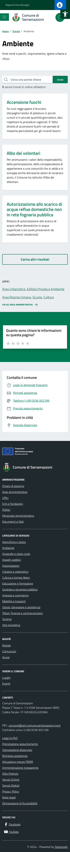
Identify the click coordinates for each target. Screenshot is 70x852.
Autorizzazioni (10, 565)
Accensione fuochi (24, 102)
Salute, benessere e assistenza (21, 607)
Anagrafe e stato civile (16, 554)
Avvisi (6, 657)
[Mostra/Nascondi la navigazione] (4, 17)
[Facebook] (12, 824)
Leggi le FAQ (10, 738)
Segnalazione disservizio (17, 750)
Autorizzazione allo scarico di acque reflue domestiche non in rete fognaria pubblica (34, 209)
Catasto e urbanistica (15, 571)
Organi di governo (13, 486)
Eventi (6, 683)
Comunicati (9, 651)
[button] (65, 14)
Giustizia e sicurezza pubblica (20, 589)
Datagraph (61, 847)
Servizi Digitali (10, 785)
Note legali (9, 797)
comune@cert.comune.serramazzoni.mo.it (34, 725)
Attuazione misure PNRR (17, 762)
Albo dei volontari (23, 153)
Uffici (5, 498)
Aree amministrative (14, 492)
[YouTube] (11, 832)
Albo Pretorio (10, 773)
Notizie (6, 645)
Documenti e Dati (13, 521)
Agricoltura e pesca (14, 542)
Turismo (7, 619)
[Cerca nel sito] (59, 17)
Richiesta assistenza (14, 756)
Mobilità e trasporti (14, 601)
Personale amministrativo (18, 515)
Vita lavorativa (11, 625)
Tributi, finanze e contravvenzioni (22, 613)
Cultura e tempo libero (16, 577)
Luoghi (6, 677)
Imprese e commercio (15, 595)
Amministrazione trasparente (20, 767)
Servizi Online (10, 779)
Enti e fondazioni (12, 504)
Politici (6, 509)
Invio (60, 79)
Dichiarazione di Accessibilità (19, 803)
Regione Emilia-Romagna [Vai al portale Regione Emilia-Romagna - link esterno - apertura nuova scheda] (17, 5)
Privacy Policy (10, 791)
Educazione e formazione (17, 583)
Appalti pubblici (11, 559)
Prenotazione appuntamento (20, 744)
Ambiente (8, 548)
